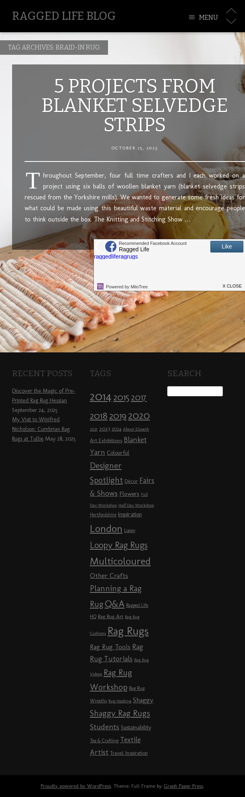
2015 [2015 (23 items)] (121, 397)
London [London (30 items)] (106, 528)
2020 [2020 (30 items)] (139, 415)
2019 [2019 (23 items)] (118, 415)
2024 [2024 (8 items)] (116, 429)
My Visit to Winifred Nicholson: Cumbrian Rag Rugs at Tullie (41, 429)
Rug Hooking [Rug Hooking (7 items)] (119, 701)
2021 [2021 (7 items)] (94, 429)
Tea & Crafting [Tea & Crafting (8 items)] (104, 740)
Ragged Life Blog (64, 16)
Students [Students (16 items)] (104, 726)
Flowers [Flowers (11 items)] (129, 493)
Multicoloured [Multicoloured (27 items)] (120, 561)
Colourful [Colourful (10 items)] (118, 452)
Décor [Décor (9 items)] (131, 481)
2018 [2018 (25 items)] (99, 415)
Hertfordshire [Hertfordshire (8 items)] (103, 515)
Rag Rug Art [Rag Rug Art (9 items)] (110, 616)
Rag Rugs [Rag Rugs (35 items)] (128, 631)
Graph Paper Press (183, 786)
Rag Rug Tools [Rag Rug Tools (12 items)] (110, 647)
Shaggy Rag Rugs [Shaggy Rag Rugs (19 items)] (120, 713)
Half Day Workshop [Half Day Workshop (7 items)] (136, 505)
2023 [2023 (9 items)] (104, 428)
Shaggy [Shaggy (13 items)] (143, 700)
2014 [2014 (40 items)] (101, 396)
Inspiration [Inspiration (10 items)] (130, 514)
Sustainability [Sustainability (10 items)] (136, 727)
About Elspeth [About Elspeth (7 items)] (136, 429)
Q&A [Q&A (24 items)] (115, 603)
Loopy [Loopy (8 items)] (129, 530)
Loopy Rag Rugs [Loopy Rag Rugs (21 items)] (118, 545)
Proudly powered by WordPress (76, 786)
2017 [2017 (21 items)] (139, 397)
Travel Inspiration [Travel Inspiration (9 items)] (129, 752)
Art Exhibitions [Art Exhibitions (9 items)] (106, 440)
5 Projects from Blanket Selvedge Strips (135, 106)
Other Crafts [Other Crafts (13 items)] (109, 575)
